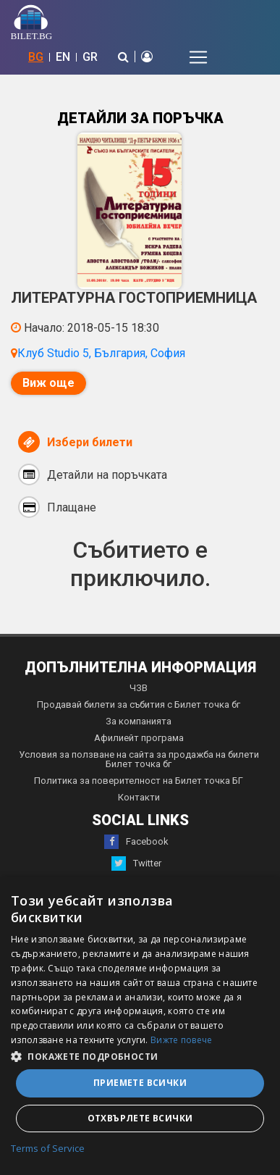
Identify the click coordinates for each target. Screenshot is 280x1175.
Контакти (139, 797)
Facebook (136, 842)
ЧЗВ (139, 688)
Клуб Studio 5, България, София (101, 353)
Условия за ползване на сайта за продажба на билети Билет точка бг (139, 759)
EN (63, 57)
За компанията (138, 721)
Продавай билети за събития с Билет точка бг (138, 704)
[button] (140, 1055)
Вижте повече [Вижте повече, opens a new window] (181, 1040)
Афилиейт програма (139, 738)
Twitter (136, 863)
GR (90, 57)
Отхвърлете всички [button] (140, 1118)
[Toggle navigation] (198, 57)
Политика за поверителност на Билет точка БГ (138, 780)
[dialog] (140, 1026)
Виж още (48, 383)
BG (35, 57)
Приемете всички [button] (140, 1082)
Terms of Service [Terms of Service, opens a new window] (48, 1149)
